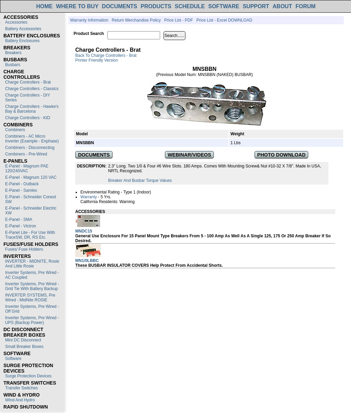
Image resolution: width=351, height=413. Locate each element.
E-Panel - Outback (22, 184)
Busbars (12, 64)
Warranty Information (89, 20)
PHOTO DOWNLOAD (281, 155)
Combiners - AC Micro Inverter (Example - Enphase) (32, 138)
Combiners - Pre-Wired (26, 154)
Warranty (88, 197)
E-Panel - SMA (18, 219)
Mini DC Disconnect (23, 340)
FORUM (306, 6)
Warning (126, 201)
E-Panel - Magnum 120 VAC (31, 177)
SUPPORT (256, 6)
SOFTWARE (223, 6)
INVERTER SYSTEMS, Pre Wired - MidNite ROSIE (30, 297)
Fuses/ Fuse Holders (24, 249)
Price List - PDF (178, 20)
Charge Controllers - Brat (28, 82)
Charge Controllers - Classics (31, 88)
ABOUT (282, 6)
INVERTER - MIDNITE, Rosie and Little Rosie (32, 263)
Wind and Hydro (20, 400)
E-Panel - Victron (20, 226)
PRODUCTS (156, 6)
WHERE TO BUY (77, 6)
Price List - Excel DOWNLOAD (224, 20)
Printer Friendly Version (96, 60)
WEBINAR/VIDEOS (189, 155)
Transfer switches (21, 388)
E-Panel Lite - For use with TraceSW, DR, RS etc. (30, 235)
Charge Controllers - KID (27, 117)
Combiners (15, 129)
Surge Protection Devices (28, 376)
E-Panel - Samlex (21, 190)
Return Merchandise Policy (136, 20)
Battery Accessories (23, 28)
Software (13, 358)
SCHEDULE (190, 6)
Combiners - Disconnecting (29, 147)
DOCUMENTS (119, 6)
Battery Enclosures (22, 40)
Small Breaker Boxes (24, 346)
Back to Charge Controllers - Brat (105, 55)
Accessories (16, 22)
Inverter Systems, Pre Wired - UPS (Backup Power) (32, 320)
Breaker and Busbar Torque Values (140, 180)
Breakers (13, 52)
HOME (44, 6)
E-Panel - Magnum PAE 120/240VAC (27, 168)
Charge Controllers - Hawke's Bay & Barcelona (31, 109)
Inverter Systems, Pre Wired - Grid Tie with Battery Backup (32, 286)
